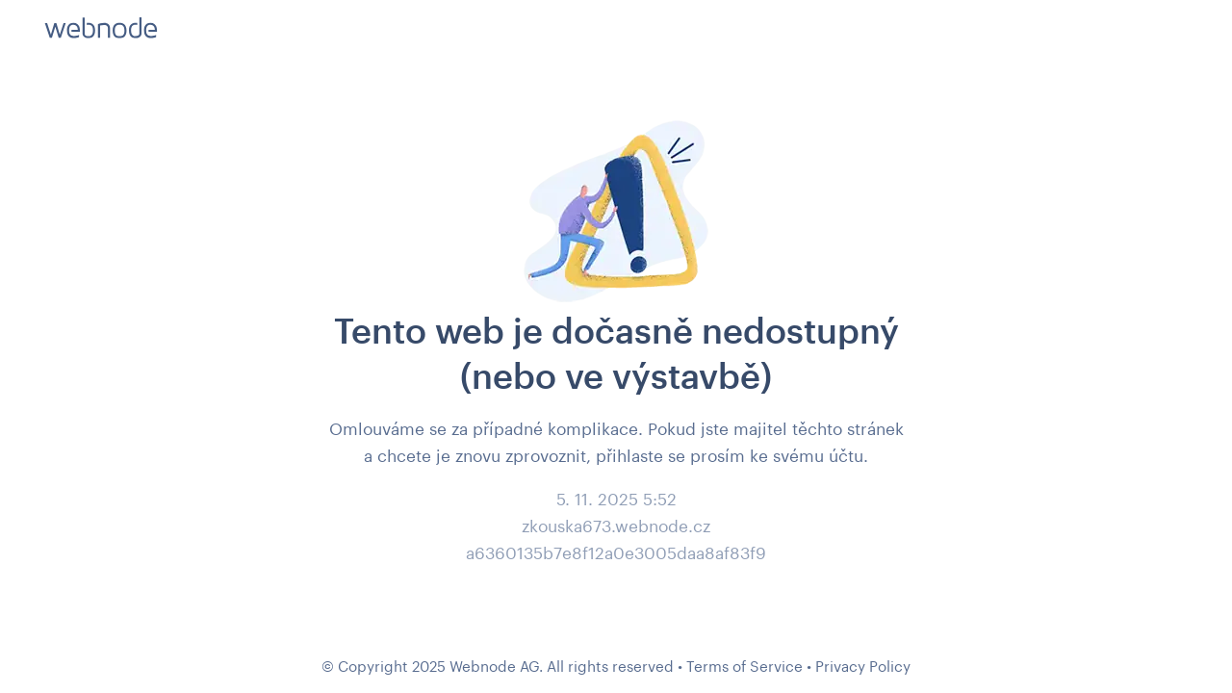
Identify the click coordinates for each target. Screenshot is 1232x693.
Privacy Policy (863, 666)
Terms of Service (744, 666)
